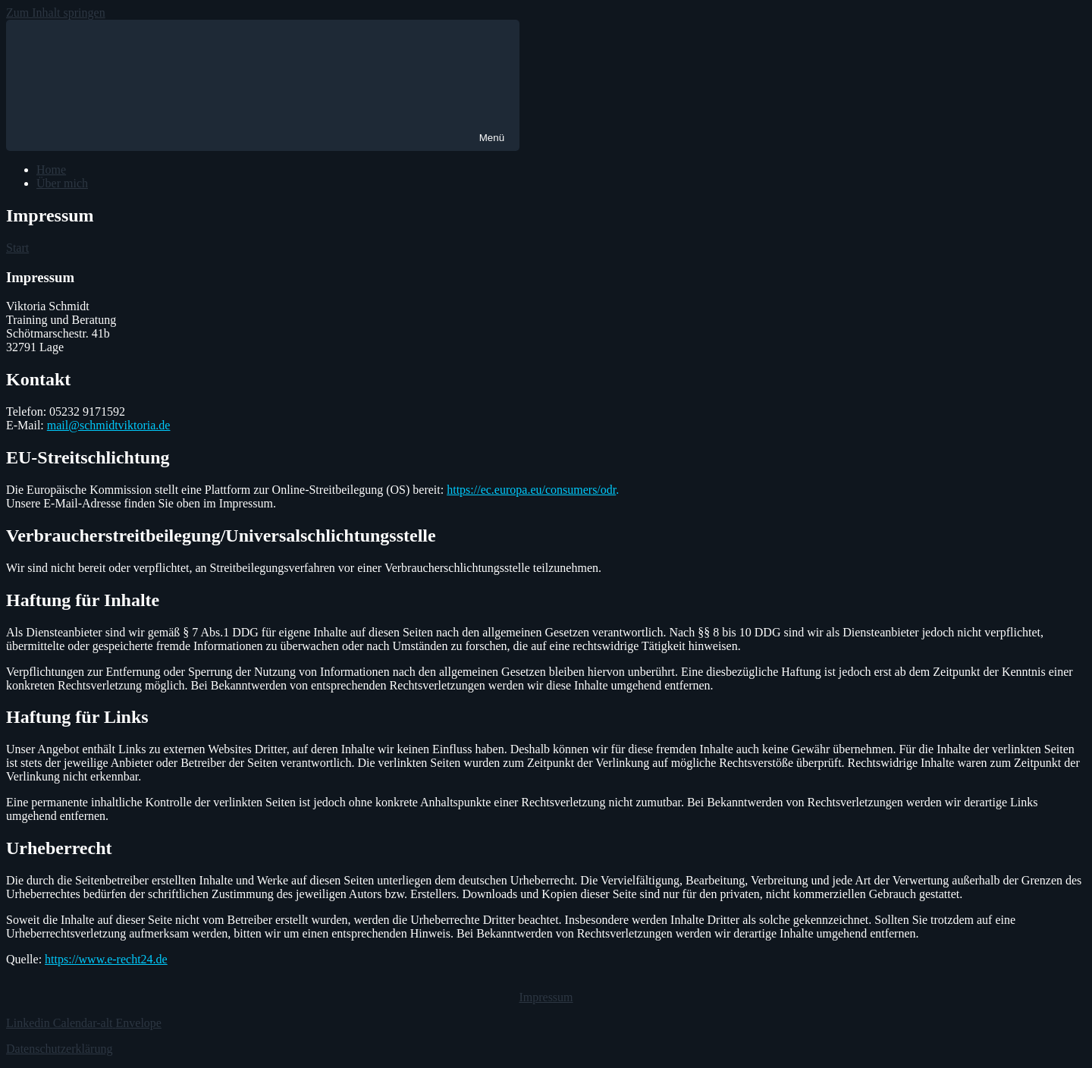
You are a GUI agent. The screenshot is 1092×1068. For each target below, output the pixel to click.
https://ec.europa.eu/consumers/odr (531, 489)
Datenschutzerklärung (59, 1048)
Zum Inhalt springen (55, 12)
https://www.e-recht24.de (106, 959)
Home (51, 169)
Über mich (62, 183)
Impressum (546, 997)
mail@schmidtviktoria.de (109, 425)
